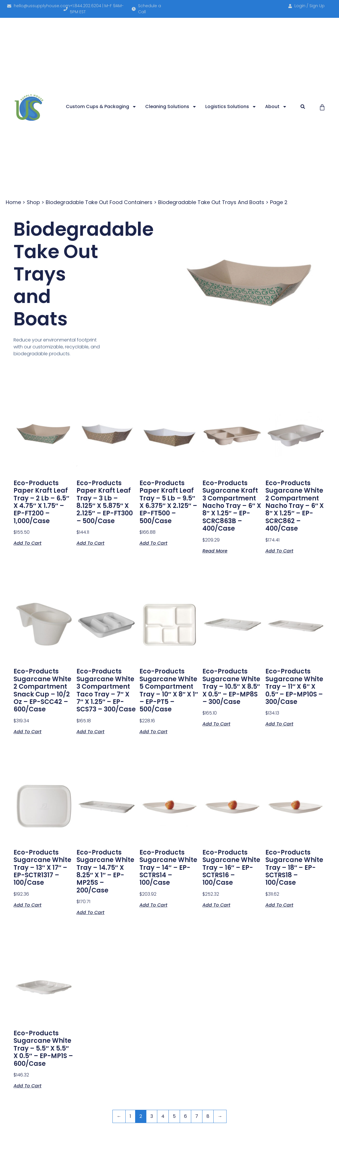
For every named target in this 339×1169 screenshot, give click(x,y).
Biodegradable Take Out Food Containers (99, 202)
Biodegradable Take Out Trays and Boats (211, 202)
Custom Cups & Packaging (101, 106)
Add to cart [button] (27, 543)
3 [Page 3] (151, 1116)
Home (13, 202)
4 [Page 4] (162, 1116)
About (276, 106)
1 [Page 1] (130, 1116)
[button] (303, 106)
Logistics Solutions (230, 106)
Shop (33, 202)
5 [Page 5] (174, 1116)
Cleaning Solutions (171, 106)
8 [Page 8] (207, 1116)
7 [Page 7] (196, 1116)
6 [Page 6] (185, 1116)
